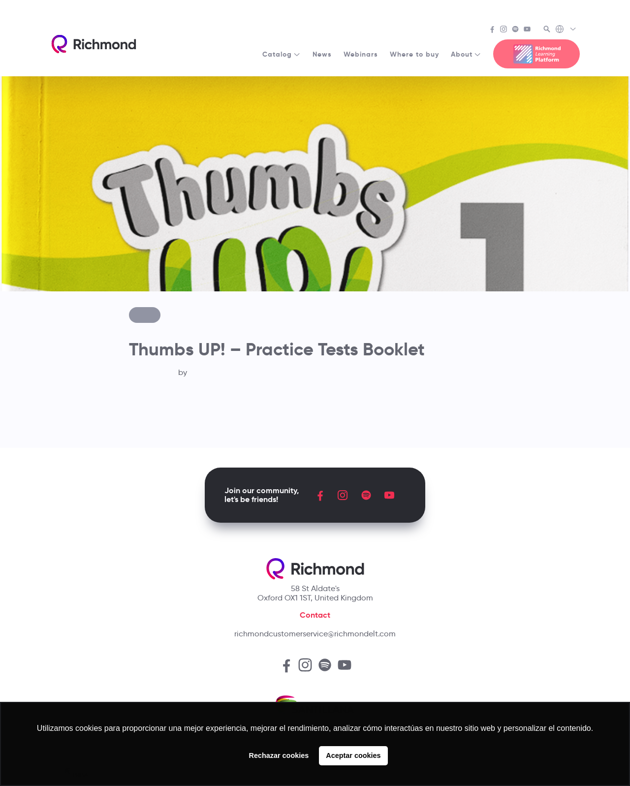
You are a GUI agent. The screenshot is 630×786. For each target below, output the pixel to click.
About (466, 54)
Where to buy (414, 54)
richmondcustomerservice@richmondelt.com (315, 633)
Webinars (361, 54)
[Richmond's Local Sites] (566, 30)
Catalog (281, 54)
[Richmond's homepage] (93, 44)
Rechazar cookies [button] (279, 755)
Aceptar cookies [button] (353, 755)
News (322, 54)
